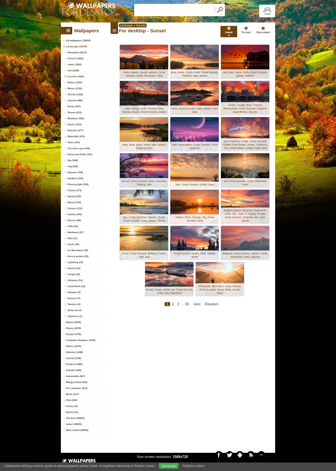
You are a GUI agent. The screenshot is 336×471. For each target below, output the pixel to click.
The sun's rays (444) (79, 148)
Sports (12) (72, 412)
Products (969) (74, 364)
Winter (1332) (75, 88)
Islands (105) (75, 214)
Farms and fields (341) (80, 154)
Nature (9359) (73, 322)
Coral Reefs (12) (77, 286)
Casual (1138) (73, 358)
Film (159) (71, 400)
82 (187, 305)
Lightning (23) (75, 262)
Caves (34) (73, 244)
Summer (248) (75, 172)
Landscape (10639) (76, 46)
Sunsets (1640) (76, 76)
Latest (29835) (74, 424)
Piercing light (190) (78, 184)
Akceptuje (169, 466)
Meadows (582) (76, 118)
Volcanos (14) (75, 280)
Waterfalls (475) (76, 136)
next (197, 305)
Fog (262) (73, 166)
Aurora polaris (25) (78, 256)
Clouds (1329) (75, 94)
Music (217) (72, 394)
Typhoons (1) (75, 316)
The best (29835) (75, 418)
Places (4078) (73, 328)
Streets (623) (75, 112)
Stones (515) (74, 124)
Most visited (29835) (77, 430)
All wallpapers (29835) (78, 40)
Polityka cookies (194, 466)
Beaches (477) (75, 130)
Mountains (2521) (77, 52)
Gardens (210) (75, 178)
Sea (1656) (73, 70)
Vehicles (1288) (74, 352)
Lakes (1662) (75, 64)
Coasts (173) (74, 190)
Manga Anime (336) (76, 382)
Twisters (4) (74, 304)
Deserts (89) (74, 220)
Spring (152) (74, 196)
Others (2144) (73, 346)
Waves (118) (74, 202)
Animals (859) (73, 370)
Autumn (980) (75, 100)
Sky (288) (73, 160)
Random (211, 305)
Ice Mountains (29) (78, 250)
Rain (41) (72, 238)
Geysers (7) (74, 298)
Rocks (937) (74, 106)
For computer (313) (76, 388)
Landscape (126, 25)
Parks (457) (74, 142)
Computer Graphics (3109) (81, 340)
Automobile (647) (75, 376)
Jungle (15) (74, 274)
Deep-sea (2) (74, 310)
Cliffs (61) (73, 226)
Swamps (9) (74, 292)
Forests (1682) (76, 58)
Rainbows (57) (76, 232)
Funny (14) (72, 406)
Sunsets (140, 25)
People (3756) (73, 334)
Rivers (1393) (75, 82)
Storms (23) (74, 268)
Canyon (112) (75, 208)
